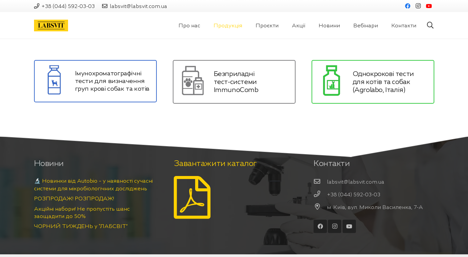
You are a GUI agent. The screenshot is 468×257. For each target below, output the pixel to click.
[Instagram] (418, 6)
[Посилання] (51, 25)
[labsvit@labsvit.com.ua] (320, 181)
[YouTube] (429, 6)
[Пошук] (430, 25)
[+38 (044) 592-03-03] (320, 194)
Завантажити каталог (215, 163)
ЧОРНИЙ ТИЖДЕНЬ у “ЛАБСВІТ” (81, 226)
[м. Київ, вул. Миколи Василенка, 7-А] (320, 207)
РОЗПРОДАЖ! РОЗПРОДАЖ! (74, 198)
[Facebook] (407, 6)
